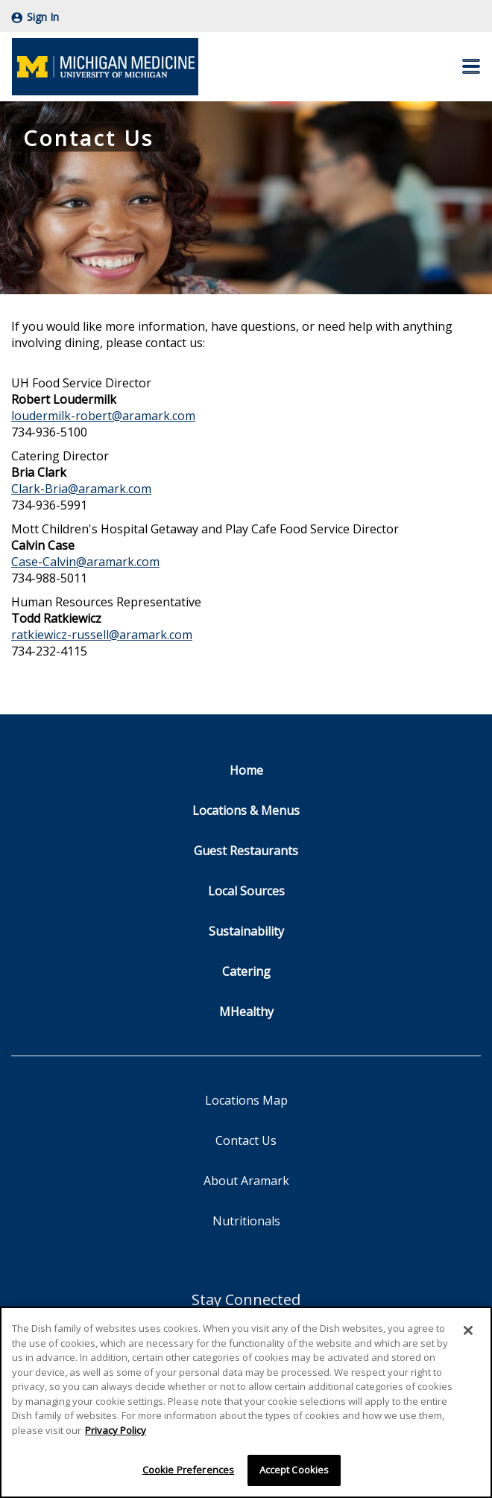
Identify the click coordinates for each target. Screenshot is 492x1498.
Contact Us (246, 1140)
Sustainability (246, 931)
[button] (471, 66)
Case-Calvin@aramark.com (85, 561)
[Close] (468, 1330)
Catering (246, 971)
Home (246, 770)
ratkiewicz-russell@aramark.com (101, 634)
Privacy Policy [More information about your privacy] (115, 1430)
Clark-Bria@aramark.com (81, 488)
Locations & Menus (246, 810)
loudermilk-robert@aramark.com (103, 415)
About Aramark (246, 1180)
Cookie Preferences (188, 1469)
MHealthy (246, 1011)
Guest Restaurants (246, 850)
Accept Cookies (294, 1469)
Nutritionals (246, 1221)
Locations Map (246, 1100)
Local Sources (246, 891)
